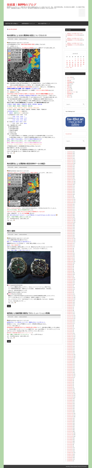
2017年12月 (70, 315)
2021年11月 (70, 240)
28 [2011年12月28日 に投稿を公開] (72, 66)
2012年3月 (69, 428)
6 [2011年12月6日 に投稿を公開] (69, 60)
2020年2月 (69, 274)
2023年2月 (69, 215)
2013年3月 (69, 408)
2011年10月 (70, 436)
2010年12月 (70, 452)
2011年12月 (70, 433)
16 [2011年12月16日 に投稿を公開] (78, 62)
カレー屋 (69, 77)
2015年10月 (70, 357)
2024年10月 (70, 183)
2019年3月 (69, 290)
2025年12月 (70, 160)
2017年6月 (69, 325)
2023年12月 (70, 199)
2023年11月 (70, 201)
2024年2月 (69, 196)
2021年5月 (69, 250)
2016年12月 (70, 335)
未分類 (68, 90)
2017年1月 (69, 333)
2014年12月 (70, 374)
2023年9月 (69, 204)
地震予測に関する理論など (11, 23)
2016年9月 (69, 339)
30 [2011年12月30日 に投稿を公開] (78, 66)
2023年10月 (70, 202)
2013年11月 (70, 395)
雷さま (68, 97)
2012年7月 (69, 421)
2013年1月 (69, 411)
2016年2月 (69, 351)
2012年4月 (69, 426)
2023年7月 (69, 207)
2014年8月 (69, 380)
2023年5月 (69, 210)
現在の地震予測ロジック (44, 23)
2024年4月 (69, 192)
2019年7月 (69, 284)
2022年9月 (69, 223)
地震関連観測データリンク (28, 23)
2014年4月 (69, 387)
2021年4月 (69, 251)
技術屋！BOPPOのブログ (21, 5)
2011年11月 (70, 434)
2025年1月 (69, 178)
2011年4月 (69, 446)
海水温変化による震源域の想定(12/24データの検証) (26, 163)
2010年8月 (69, 459)
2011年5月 (69, 444)
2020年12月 (70, 258)
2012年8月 (69, 420)
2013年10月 (70, 397)
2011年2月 (69, 449)
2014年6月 (69, 384)
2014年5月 (69, 385)
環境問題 (69, 93)
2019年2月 (69, 292)
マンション (70, 79)
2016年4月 (69, 348)
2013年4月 (69, 406)
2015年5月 (69, 366)
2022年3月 (69, 233)
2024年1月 (69, 197)
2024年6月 (69, 189)
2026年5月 (69, 152)
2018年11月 (70, 297)
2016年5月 (69, 346)
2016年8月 (69, 341)
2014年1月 (69, 392)
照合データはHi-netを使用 (13, 208)
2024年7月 (69, 187)
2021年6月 (69, 248)
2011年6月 (69, 442)
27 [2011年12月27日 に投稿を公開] (69, 66)
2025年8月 (69, 166)
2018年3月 (69, 310)
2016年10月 (70, 338)
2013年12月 (70, 393)
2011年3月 (69, 447)
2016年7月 (69, 343)
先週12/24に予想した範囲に (14, 211)
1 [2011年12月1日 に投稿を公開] (75, 59)
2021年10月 (70, 241)
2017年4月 (69, 328)
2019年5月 (69, 287)
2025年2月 (69, 176)
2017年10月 (70, 318)
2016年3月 (69, 349)
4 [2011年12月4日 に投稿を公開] (83, 59)
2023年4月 (69, 212)
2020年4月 (69, 271)
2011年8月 (69, 439)
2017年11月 (70, 317)
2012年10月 (70, 416)
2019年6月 (69, 286)
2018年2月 (69, 312)
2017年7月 (69, 323)
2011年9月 (69, 438)
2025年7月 (69, 168)
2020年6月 (69, 268)
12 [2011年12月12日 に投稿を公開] (67, 62)
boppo (16, 38)
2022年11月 (70, 220)
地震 (9, 156)
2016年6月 (69, 344)
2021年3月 (69, 253)
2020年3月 (69, 272)
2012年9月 (69, 418)
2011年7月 (69, 441)
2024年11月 (70, 181)
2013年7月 (69, 402)
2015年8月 (69, 361)
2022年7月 (69, 227)
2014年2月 (69, 390)
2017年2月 (69, 331)
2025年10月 (70, 163)
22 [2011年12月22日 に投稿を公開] (75, 64)
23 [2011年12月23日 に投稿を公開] (78, 64)
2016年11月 (70, 336)
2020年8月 (69, 264)
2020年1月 (69, 276)
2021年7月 (69, 246)
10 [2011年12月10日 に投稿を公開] (80, 60)
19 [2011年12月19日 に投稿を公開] (67, 64)
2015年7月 (69, 362)
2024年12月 (70, 179)
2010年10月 (70, 455)
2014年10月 (70, 377)
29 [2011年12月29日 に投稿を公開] (75, 66)
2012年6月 (69, 423)
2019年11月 (70, 277)
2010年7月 (69, 460)
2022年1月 (69, 237)
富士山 (68, 88)
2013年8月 (69, 400)
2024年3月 (69, 194)
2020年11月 (70, 259)
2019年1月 (69, 294)
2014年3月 (69, 388)
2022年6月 (69, 228)
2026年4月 (69, 153)
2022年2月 (69, 235)
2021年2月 (69, 254)
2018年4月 (69, 308)
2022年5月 (69, 230)
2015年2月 (69, 371)
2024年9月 (69, 184)
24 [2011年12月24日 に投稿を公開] (80, 64)
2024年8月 (69, 186)
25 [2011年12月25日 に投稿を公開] (83, 64)
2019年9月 (69, 281)
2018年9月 (69, 300)
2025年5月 (69, 171)
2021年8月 (69, 245)
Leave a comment (23, 38)
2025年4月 (69, 173)
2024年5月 (69, 191)
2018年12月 (70, 295)
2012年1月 (69, 431)
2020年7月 (69, 266)
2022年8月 (69, 225)
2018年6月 (69, 305)
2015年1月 (69, 372)
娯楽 (9, 306)
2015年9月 (69, 359)
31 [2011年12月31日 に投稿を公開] (80, 66)
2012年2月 (69, 429)
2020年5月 (69, 269)
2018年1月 (69, 313)
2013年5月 (69, 405)
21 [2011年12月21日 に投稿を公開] (72, 64)
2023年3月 (69, 214)
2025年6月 (69, 170)
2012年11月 (70, 415)
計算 (68, 95)
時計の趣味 (11, 231)
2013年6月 (69, 403)
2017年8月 (69, 321)
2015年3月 (69, 369)
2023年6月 (69, 209)
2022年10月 (70, 222)
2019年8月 (69, 282)
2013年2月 (69, 410)
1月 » (71, 67)
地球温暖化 (70, 82)
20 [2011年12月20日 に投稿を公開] (69, 64)
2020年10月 (70, 261)
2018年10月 (70, 299)
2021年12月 (70, 238)
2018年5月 (69, 307)
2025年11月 (70, 161)
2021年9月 (69, 243)
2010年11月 (70, 454)
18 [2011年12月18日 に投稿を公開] (83, 62)
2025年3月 (69, 174)
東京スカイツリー (71, 92)
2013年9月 (69, 398)
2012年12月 (70, 413)
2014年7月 (69, 382)
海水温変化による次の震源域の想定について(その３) (26, 35)
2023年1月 (69, 217)
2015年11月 (70, 356)
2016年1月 (69, 353)
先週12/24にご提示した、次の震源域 (16, 172)
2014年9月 (69, 379)
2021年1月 (69, 256)
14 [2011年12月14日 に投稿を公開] (72, 62)
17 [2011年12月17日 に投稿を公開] (80, 62)
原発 (68, 80)
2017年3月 (69, 330)
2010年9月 (69, 457)
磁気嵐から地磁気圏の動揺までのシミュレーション (19, 332)
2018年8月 (69, 302)
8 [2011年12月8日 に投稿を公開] (75, 60)
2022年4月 (69, 232)
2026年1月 (69, 158)
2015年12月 (70, 354)
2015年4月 (69, 367)
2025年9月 (69, 165)
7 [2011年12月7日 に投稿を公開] (72, 60)
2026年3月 (69, 155)
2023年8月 (69, 205)
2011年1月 (69, 451)
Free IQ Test (69, 133)
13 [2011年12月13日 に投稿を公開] (69, 62)
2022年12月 (70, 219)
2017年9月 (69, 320)
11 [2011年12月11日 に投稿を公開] (83, 60)
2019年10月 (70, 279)
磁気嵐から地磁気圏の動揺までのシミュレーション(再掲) (28, 313)
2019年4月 (69, 289)
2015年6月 (69, 364)
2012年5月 (69, 424)
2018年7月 (69, 304)
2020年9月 (69, 263)
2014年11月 (70, 375)
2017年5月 (69, 326)
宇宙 (68, 87)
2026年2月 (69, 156)
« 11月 (67, 67)
